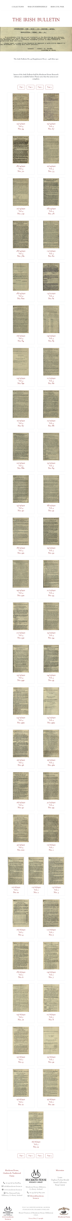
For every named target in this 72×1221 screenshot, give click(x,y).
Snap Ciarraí (60, 1185)
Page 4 (49, 87)
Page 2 (30, 87)
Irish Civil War (57, 7)
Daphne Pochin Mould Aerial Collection (60, 1181)
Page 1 (21, 87)
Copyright (40, 1218)
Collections (18, 7)
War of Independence (37, 7)
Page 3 (40, 87)
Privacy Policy (32, 1218)
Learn (60, 1177)
